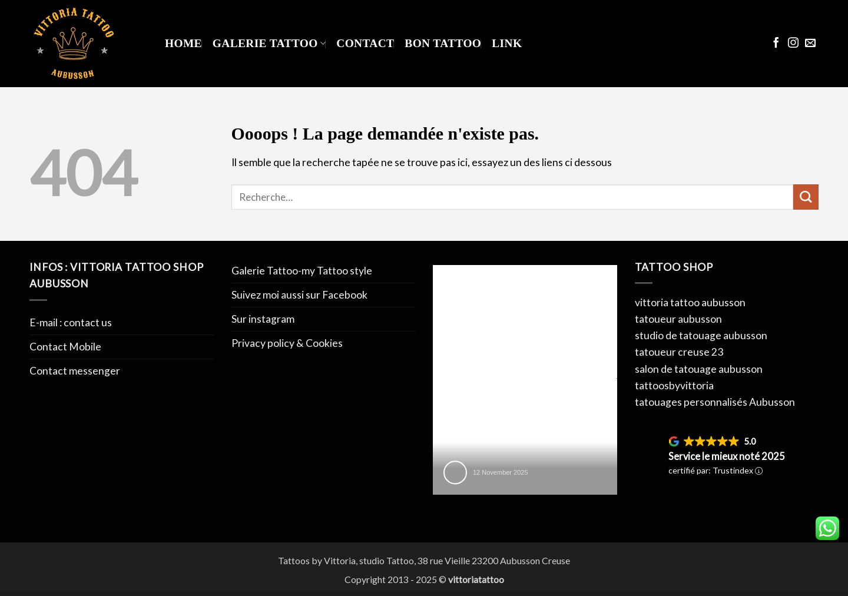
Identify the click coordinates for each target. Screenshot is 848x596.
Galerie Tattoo (269, 43)
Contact (365, 43)
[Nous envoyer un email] (810, 43)
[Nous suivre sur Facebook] (776, 43)
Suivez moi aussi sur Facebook (299, 295)
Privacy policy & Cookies (287, 343)
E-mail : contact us (70, 322)
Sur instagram (262, 319)
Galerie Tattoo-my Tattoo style (301, 270)
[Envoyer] (806, 197)
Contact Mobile (65, 346)
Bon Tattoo (443, 43)
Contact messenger (74, 371)
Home (183, 43)
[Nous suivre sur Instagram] (793, 43)
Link (507, 43)
